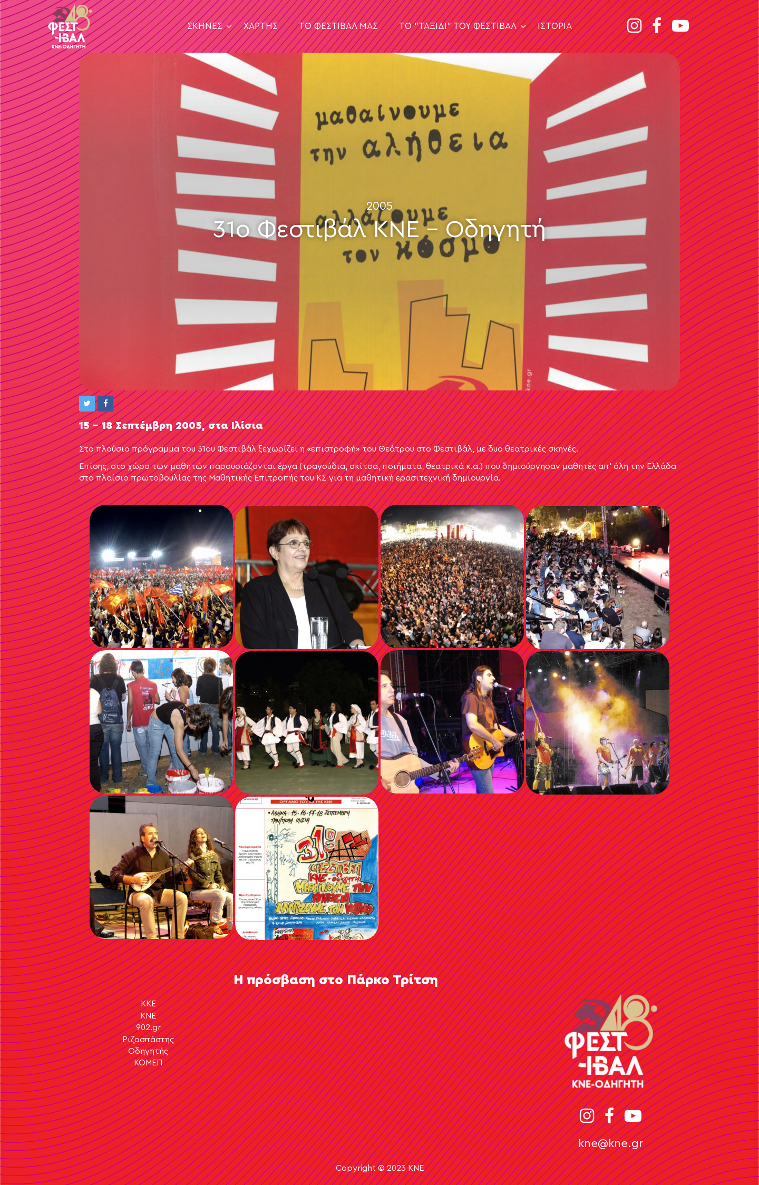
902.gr (148, 1027)
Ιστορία (555, 26)
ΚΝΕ (148, 1016)
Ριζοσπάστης (148, 1039)
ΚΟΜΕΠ (148, 1063)
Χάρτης (261, 26)
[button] (87, 404)
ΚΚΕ (148, 1004)
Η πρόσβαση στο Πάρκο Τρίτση (335, 980)
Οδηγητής (148, 1051)
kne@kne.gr (610, 1143)
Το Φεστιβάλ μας (338, 26)
